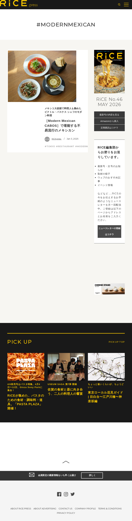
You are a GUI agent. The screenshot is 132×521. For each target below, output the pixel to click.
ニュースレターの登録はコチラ (109, 231)
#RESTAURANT (65, 95)
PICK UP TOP (114, 409)
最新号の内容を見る (109, 114)
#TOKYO (50, 95)
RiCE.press (54, 88)
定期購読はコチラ (109, 127)
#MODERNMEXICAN (86, 95)
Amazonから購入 (109, 121)
